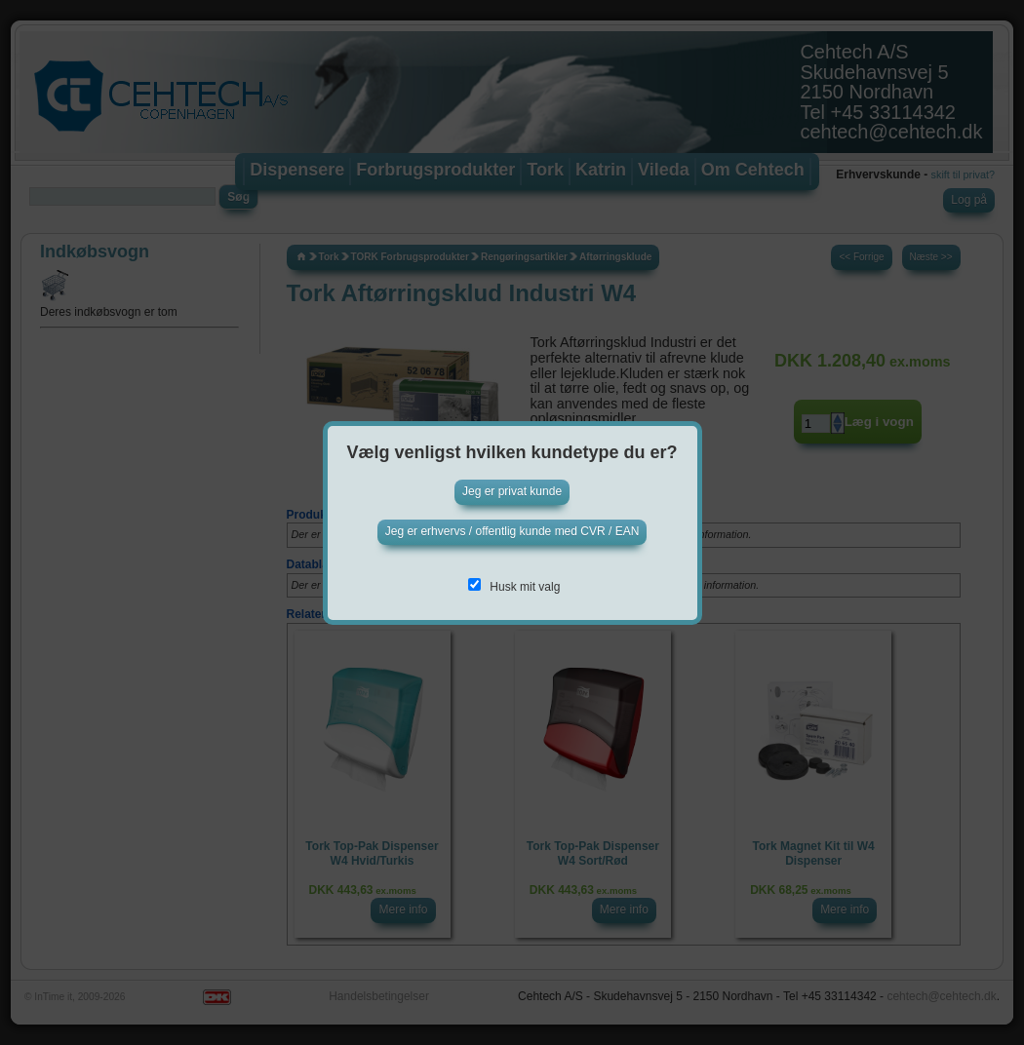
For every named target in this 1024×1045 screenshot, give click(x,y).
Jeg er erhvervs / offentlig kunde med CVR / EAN (512, 531)
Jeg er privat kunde (512, 491)
